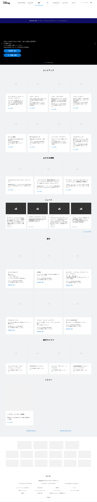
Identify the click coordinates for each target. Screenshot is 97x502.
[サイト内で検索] (84, 2)
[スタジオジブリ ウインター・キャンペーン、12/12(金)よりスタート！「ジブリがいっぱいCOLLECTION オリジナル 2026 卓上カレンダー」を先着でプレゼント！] (59, 220)
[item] (30, 2)
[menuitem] (21, 2)
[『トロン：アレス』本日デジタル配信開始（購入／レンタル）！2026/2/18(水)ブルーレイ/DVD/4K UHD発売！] (81, 219)
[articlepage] (16, 208)
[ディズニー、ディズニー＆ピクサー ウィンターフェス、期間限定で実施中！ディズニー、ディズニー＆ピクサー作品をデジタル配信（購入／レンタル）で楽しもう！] (16, 220)
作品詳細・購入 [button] (12, 51)
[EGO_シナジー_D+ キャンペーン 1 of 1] (19, 396)
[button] (1, 43)
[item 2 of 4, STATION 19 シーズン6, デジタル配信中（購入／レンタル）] (38, 357)
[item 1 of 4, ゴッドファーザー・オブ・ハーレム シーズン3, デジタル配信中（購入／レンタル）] (16, 357)
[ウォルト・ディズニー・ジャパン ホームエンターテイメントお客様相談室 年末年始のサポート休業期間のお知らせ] (38, 218)
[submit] (91, 2)
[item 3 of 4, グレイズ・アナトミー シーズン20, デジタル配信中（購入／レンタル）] (59, 357)
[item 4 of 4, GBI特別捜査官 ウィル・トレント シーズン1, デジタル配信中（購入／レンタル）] (81, 357)
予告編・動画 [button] (12, 55)
